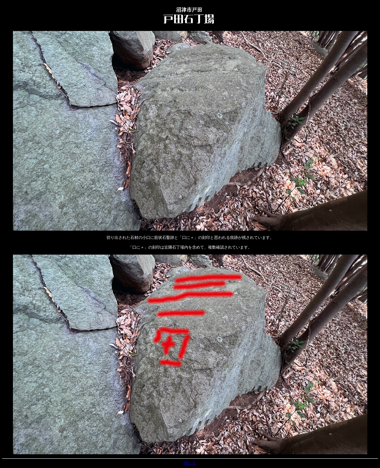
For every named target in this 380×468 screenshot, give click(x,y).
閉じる (190, 463)
